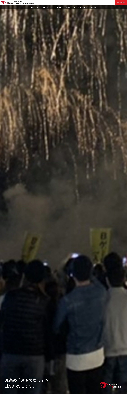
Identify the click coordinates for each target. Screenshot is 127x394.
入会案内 (67, 7)
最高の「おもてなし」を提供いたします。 (27, 383)
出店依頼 (58, 7)
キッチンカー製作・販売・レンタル (85, 7)
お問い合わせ (121, 2)
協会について (35, 7)
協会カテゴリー (47, 7)
